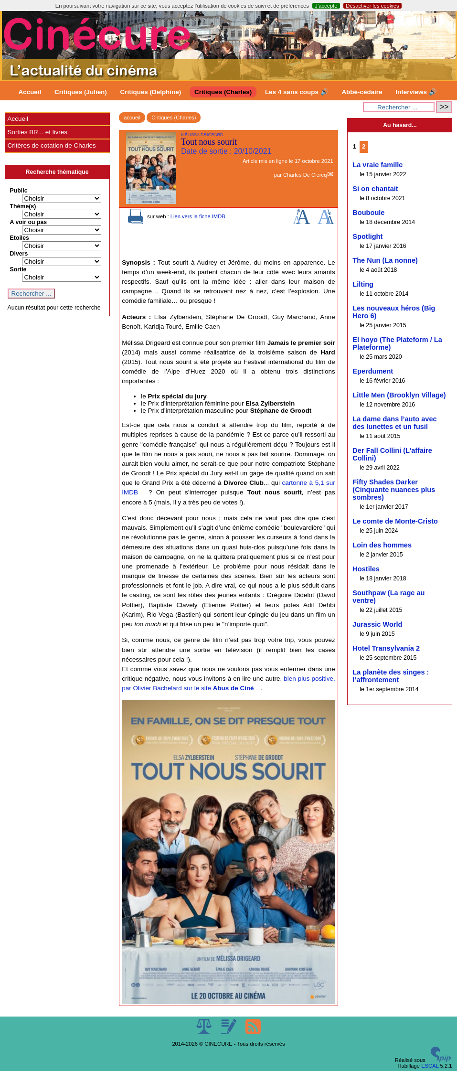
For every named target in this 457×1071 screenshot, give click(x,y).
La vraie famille (377, 165)
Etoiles (19, 238)
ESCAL (429, 1066)
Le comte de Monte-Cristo (395, 521)
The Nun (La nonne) (385, 260)
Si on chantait (375, 189)
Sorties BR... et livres (37, 132)
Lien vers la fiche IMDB (197, 216)
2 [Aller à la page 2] (363, 146)
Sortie (18, 269)
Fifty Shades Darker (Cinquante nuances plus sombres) (393, 489)
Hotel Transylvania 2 (386, 648)
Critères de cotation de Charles (52, 145)
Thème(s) (23, 206)
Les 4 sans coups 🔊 (297, 92)
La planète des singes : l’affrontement (390, 676)
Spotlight (367, 236)
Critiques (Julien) (80, 92)
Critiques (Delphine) (150, 92)
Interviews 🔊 (415, 92)
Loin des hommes (382, 545)
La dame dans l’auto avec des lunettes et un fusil (394, 422)
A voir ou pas (28, 222)
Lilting (362, 284)
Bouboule (368, 212)
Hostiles (366, 569)
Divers (19, 253)
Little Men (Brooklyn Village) (399, 395)
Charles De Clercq (305, 175)
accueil (132, 117)
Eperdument (372, 371)
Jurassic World (377, 624)
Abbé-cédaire (361, 92)
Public (19, 190)
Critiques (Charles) (223, 92)
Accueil (30, 92)
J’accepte (326, 6)
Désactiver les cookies (372, 6)
